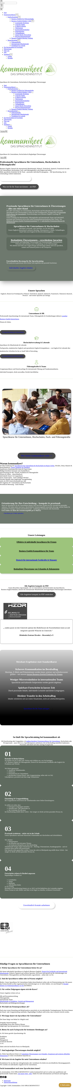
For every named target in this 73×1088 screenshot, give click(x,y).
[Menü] (3, 158)
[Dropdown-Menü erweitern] (17, 87)
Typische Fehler (20, 95)
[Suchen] (4, 131)
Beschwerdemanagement (22, 107)
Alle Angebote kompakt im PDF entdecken (36, 594)
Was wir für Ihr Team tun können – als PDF (19, 187)
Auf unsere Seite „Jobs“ (25, 1073)
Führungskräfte (16, 112)
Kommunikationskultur (22, 100)
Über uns (6, 121)
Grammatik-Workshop (22, 94)
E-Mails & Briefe (20, 97)
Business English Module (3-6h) (21, 92)
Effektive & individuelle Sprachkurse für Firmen (36, 542)
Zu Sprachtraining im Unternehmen (13, 332)
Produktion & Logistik (18, 116)
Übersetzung (8, 119)
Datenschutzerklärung (10, 1082)
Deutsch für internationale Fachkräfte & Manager (36, 560)
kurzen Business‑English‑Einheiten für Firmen (44, 674)
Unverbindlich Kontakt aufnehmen (36, 905)
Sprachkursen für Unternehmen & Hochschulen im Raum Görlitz (34, 466)
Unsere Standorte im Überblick (20, 467)
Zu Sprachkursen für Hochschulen (12, 356)
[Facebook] (3, 1077)
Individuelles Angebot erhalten (21, 268)
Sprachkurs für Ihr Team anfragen (15, 179)
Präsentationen (19, 102)
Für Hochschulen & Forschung (13, 118)
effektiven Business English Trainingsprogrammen (21, 221)
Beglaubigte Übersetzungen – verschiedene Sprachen (36, 240)
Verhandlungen (19, 104)
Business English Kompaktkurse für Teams (36, 551)
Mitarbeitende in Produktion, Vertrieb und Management (17, 1001)
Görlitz (10, 126)
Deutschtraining (13, 111)
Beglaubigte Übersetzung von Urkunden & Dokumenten (36, 569)
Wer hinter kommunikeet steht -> (36, 455)
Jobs (5, 123)
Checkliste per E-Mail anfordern (13, 513)
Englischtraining (13, 89)
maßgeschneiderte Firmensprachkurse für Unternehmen (43, 741)
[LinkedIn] (1, 1077)
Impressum (7, 1080)
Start (5, 85)
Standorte (7, 124)
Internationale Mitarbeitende (20, 114)
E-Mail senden (65, 1085)
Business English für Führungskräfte (22, 90)
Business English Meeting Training (22, 109)
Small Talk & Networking (23, 106)
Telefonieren (19, 99)
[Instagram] (5, 1077)
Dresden (10, 128)
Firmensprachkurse (10, 87)
